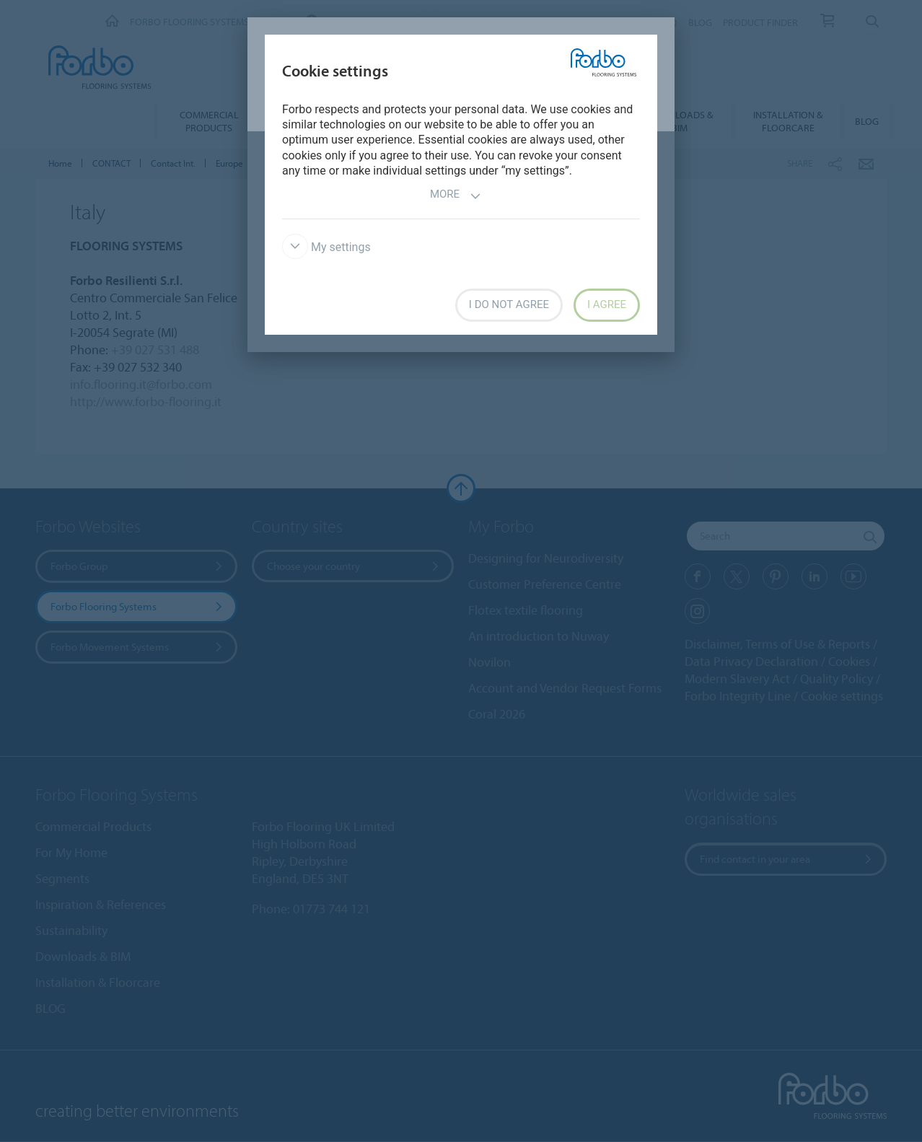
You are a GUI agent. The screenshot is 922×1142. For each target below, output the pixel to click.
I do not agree (509, 304)
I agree (606, 304)
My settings (326, 247)
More (455, 196)
